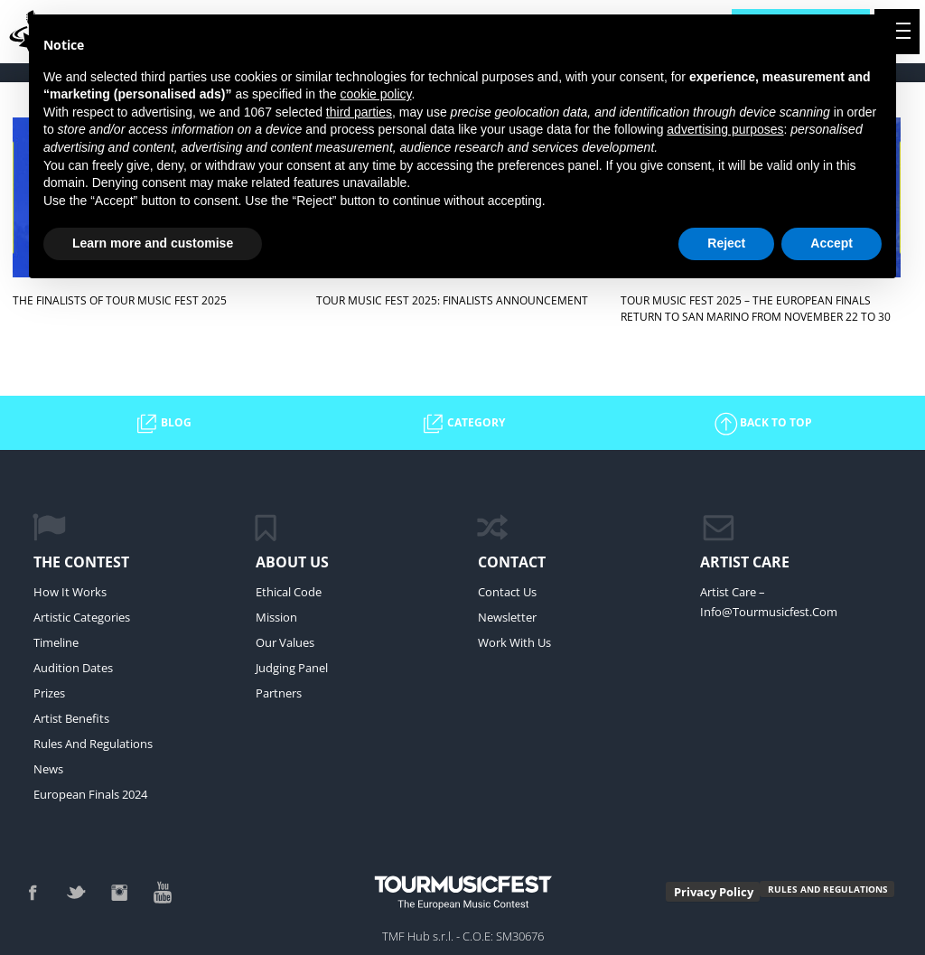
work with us (514, 642)
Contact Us (507, 592)
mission (276, 617)
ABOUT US (292, 562)
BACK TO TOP (762, 423)
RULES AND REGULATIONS (828, 889)
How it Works (70, 592)
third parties (359, 112)
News (48, 769)
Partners (279, 693)
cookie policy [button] (375, 94)
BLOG (163, 423)
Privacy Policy (713, 892)
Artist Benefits (71, 718)
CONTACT (512, 562)
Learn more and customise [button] (152, 243)
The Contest (81, 562)
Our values (285, 642)
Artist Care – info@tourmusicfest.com (768, 602)
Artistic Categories (81, 617)
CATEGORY (462, 423)
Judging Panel (292, 668)
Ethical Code (289, 592)
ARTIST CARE (745, 562)
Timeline (56, 642)
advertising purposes (725, 129)
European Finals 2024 (90, 794)
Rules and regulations (93, 743)
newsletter (507, 617)
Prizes (49, 693)
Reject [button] (726, 243)
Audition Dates (73, 668)
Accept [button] (831, 243)
